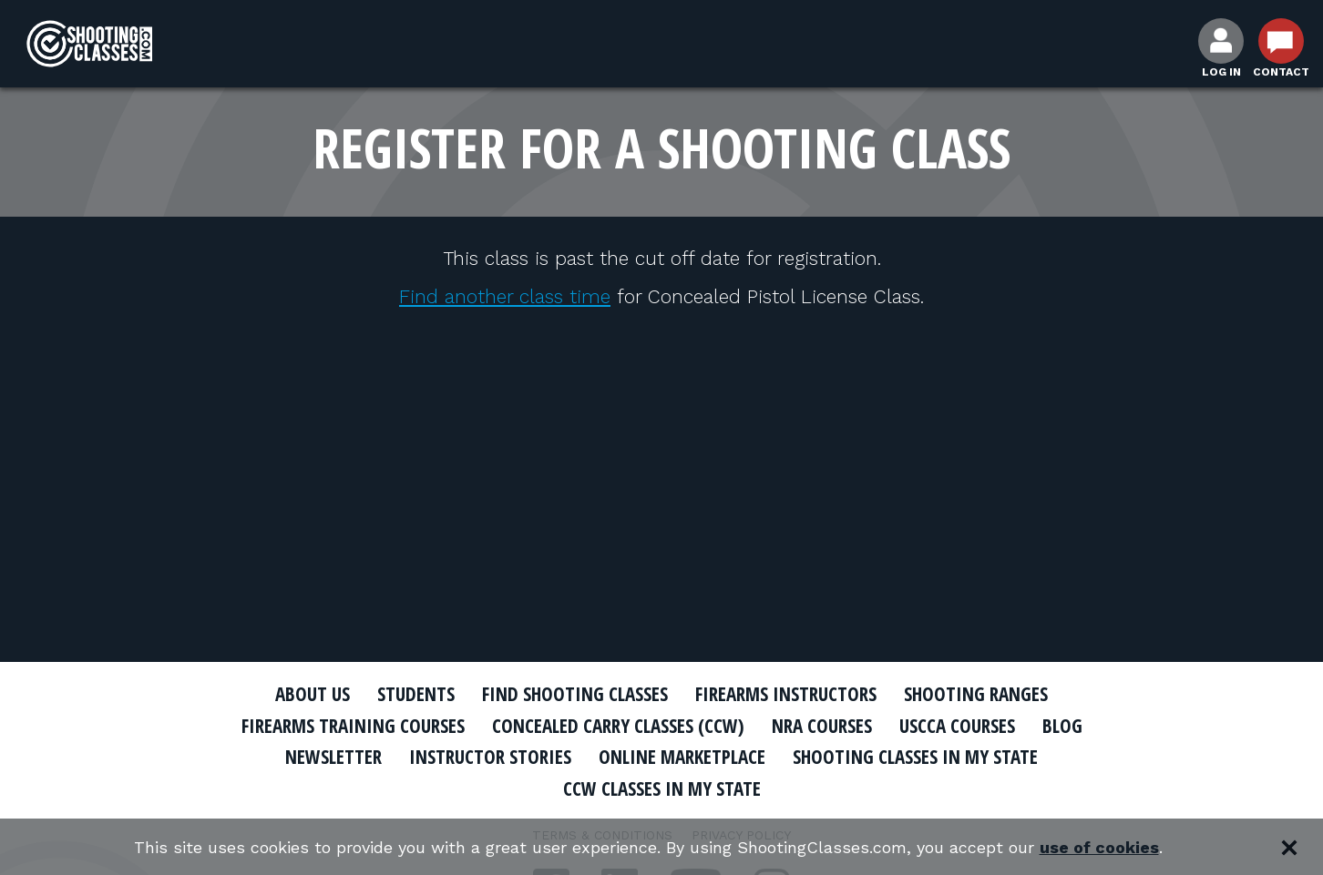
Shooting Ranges (976, 694)
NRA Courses (822, 725)
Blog (1062, 725)
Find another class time (504, 296)
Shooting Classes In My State (915, 756)
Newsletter (333, 756)
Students (416, 694)
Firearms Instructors (786, 694)
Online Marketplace (682, 756)
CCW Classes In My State (662, 788)
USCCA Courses (957, 725)
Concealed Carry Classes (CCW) (618, 725)
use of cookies (1099, 847)
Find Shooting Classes (575, 694)
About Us (312, 694)
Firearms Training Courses (353, 725)
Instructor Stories (490, 756)
